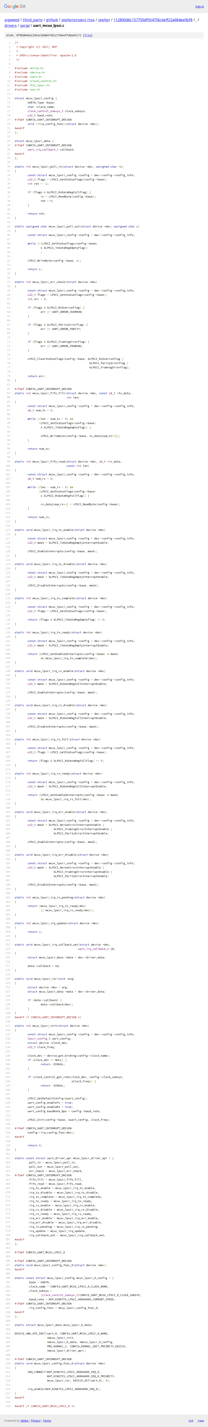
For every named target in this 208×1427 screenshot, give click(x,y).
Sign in (199, 6)
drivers (10, 25)
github (52, 19)
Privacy (35, 1421)
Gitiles (24, 1421)
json (200, 1420)
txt (190, 1420)
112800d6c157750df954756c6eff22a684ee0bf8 (153, 19)
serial (25, 25)
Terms (47, 1421)
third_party (33, 19)
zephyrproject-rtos (78, 19)
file (87, 35)
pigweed (11, 19)
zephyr (104, 19)
